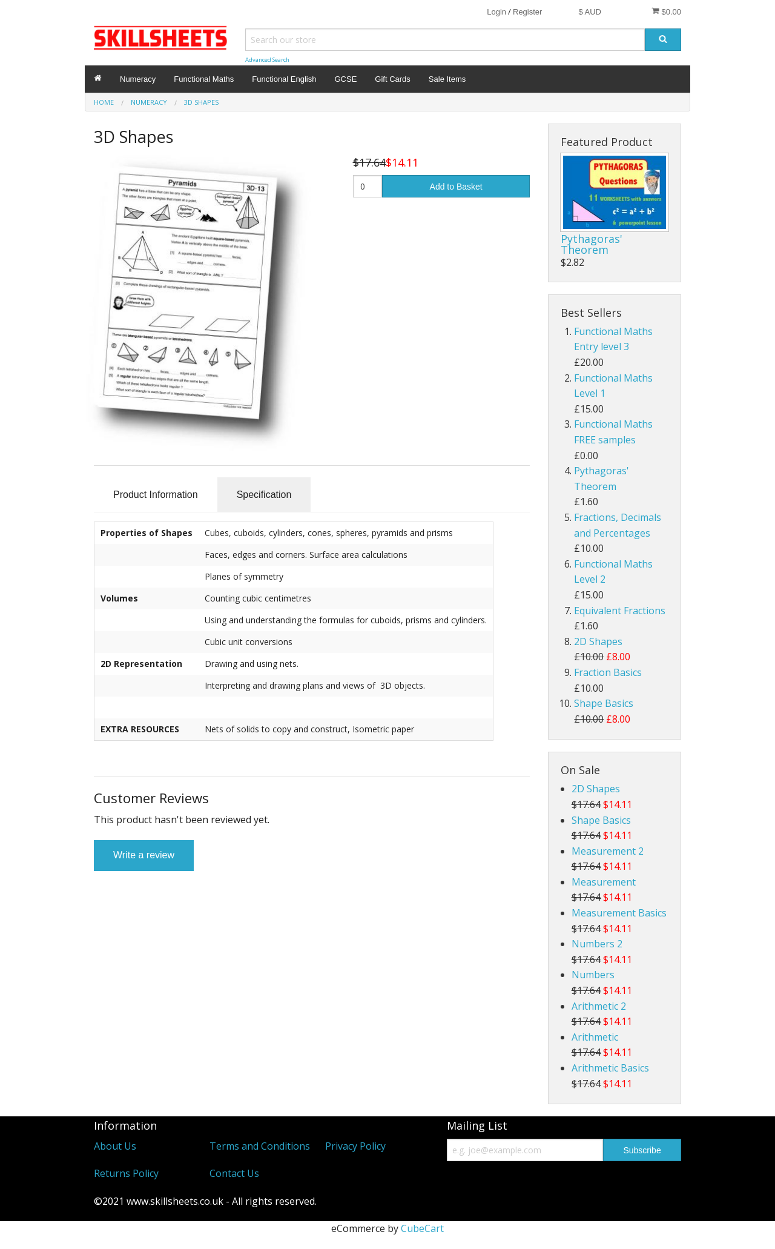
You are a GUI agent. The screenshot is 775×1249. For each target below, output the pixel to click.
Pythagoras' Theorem (591, 244)
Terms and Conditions (259, 1146)
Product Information (155, 494)
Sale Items (447, 79)
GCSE (345, 79)
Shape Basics (603, 703)
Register (527, 11)
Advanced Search (267, 60)
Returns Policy (126, 1173)
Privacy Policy (355, 1146)
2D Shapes (598, 641)
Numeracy (138, 79)
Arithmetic (595, 1037)
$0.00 (666, 11)
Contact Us (234, 1173)
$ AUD (589, 11)
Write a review (143, 855)
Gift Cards (393, 79)
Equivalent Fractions (619, 610)
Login (496, 11)
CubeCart (422, 1228)
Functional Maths (204, 79)
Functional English (284, 79)
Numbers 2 (597, 943)
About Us (115, 1146)
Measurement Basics (619, 912)
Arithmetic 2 (599, 1006)
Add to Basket (456, 186)
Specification (264, 494)
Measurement (604, 882)
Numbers (593, 974)
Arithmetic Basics (610, 1068)
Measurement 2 (608, 851)
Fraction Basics (608, 672)
